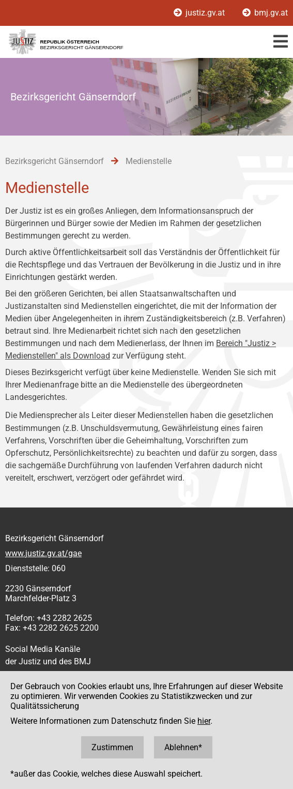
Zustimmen (112, 747)
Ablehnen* (183, 747)
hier (203, 721)
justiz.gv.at (200, 13)
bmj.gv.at (265, 13)
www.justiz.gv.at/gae (43, 553)
